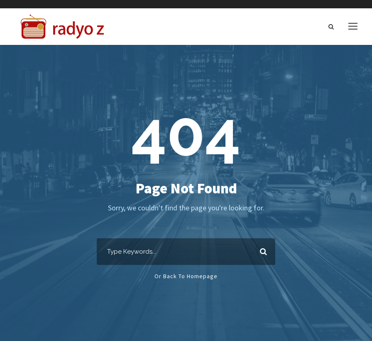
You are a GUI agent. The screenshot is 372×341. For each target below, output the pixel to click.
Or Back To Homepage (186, 276)
